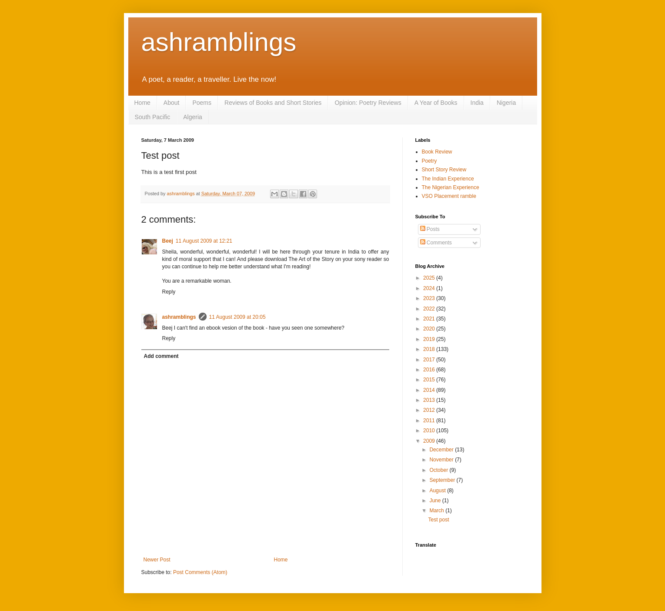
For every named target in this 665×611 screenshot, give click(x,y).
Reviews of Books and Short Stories (272, 102)
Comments (436, 243)
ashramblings (219, 42)
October (439, 470)
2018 (429, 349)
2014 (429, 390)
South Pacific (152, 117)
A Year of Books (436, 102)
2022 (429, 309)
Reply (169, 292)
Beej (167, 241)
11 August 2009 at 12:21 (204, 241)
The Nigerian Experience (450, 187)
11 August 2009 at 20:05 (237, 317)
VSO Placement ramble (449, 196)
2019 (429, 339)
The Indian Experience (448, 179)
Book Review (437, 152)
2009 (429, 441)
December (442, 450)
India (477, 102)
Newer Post (157, 560)
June (435, 500)
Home (142, 102)
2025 (429, 278)
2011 (429, 420)
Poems (201, 102)
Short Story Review (444, 170)
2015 (429, 380)
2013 (429, 400)
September (442, 480)
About (172, 102)
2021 (429, 319)
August (438, 490)
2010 (429, 430)
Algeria (192, 117)
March (437, 510)
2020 (429, 329)
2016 (429, 370)
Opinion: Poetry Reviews (367, 102)
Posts (430, 229)
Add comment (161, 356)
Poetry (429, 161)
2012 (429, 410)
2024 (429, 288)
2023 (429, 298)
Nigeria (506, 102)
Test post (438, 520)
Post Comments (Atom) (200, 572)
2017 (429, 360)
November (442, 460)
